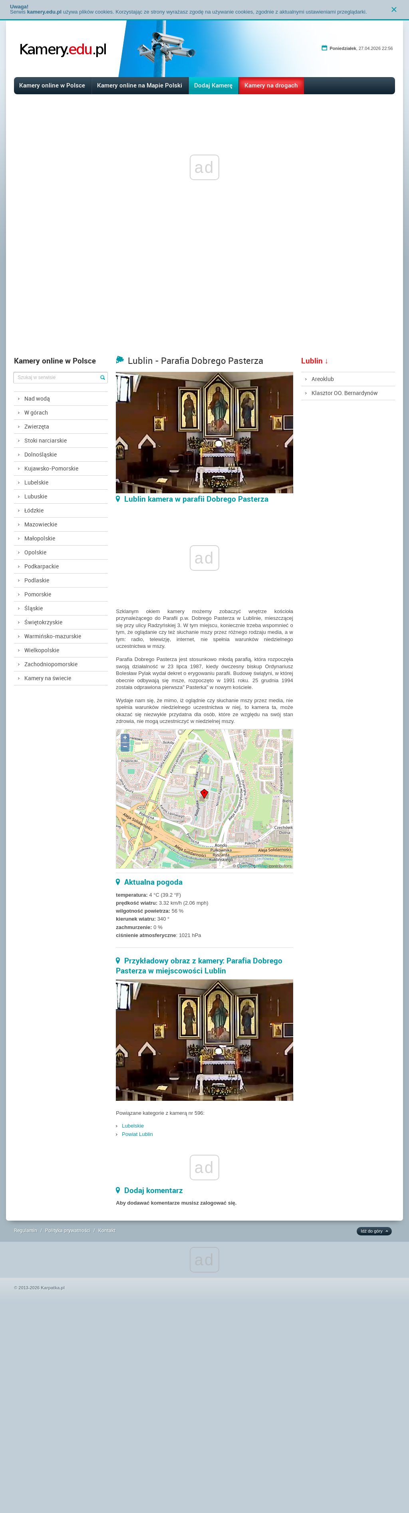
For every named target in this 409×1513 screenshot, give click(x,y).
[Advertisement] (204, 292)
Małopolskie (39, 538)
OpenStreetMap (252, 866)
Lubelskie (36, 482)
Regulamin (25, 1230)
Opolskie (35, 552)
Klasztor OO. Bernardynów (345, 393)
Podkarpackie (41, 566)
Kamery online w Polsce (52, 85)
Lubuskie (35, 496)
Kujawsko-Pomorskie (51, 468)
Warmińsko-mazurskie (52, 636)
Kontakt (106, 1230)
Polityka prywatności (67, 1230)
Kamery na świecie (47, 678)
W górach (36, 412)
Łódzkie (34, 510)
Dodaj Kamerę (213, 85)
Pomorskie (37, 594)
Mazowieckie (40, 524)
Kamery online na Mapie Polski (139, 85)
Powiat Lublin (137, 1134)
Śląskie (33, 608)
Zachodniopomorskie (50, 664)
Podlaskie (36, 580)
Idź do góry (371, 1231)
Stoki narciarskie (45, 440)
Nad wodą (37, 398)
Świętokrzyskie (43, 622)
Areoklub (323, 379)
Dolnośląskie (40, 454)
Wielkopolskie (41, 650)
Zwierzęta (36, 426)
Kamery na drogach (271, 85)
